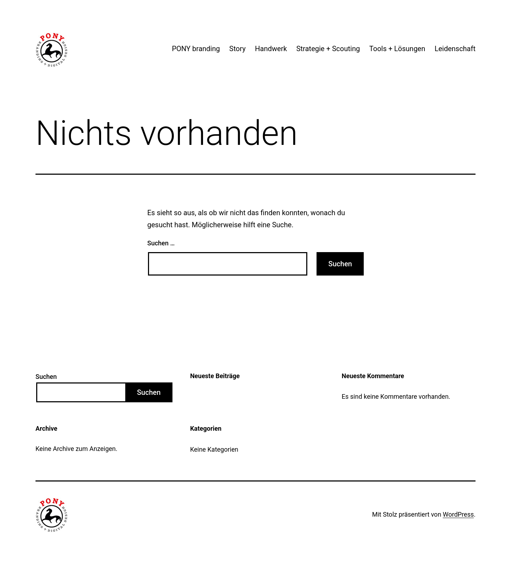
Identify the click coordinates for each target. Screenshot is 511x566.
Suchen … (161, 243)
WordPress (458, 514)
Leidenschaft (455, 48)
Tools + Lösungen (397, 48)
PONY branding (196, 48)
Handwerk (271, 48)
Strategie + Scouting (328, 48)
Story (237, 48)
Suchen (46, 376)
